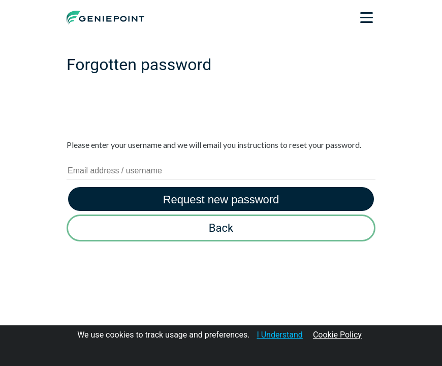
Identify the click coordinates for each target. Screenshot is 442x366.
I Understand (280, 335)
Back (221, 228)
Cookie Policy (337, 335)
